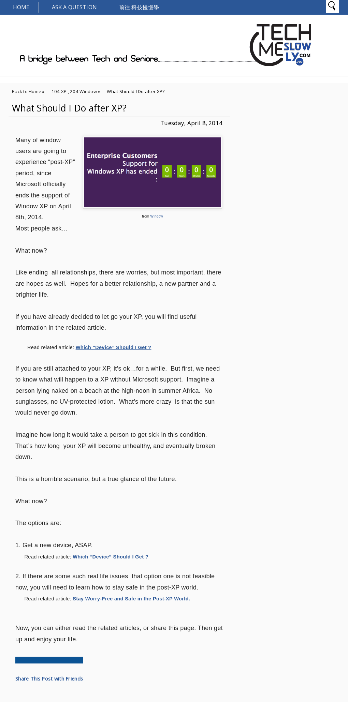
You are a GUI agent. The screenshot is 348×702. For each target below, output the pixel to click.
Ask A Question (74, 7)
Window (156, 216)
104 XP (59, 91)
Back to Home (26, 91)
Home (21, 7)
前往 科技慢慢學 (139, 7)
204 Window (83, 91)
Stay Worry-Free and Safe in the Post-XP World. (131, 598)
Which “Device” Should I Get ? (113, 347)
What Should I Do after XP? (69, 108)
